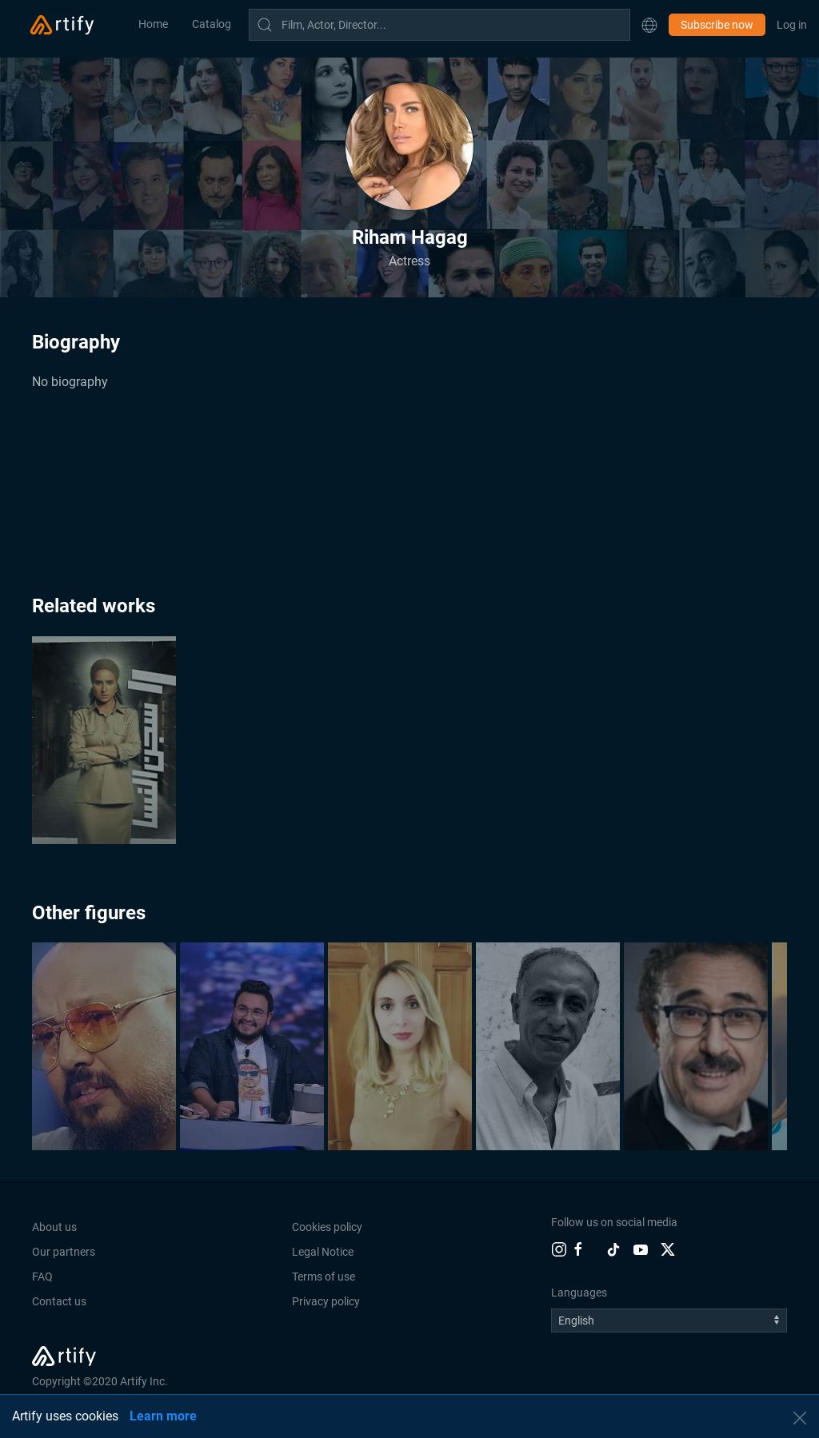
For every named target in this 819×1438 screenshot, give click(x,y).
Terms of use (323, 1276)
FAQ (42, 1276)
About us (54, 1227)
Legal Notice (323, 1251)
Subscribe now (717, 24)
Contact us (59, 1301)
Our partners (63, 1251)
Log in (792, 24)
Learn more (163, 1416)
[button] (649, 24)
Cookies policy (327, 1227)
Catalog (211, 24)
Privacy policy (326, 1301)
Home (153, 24)
